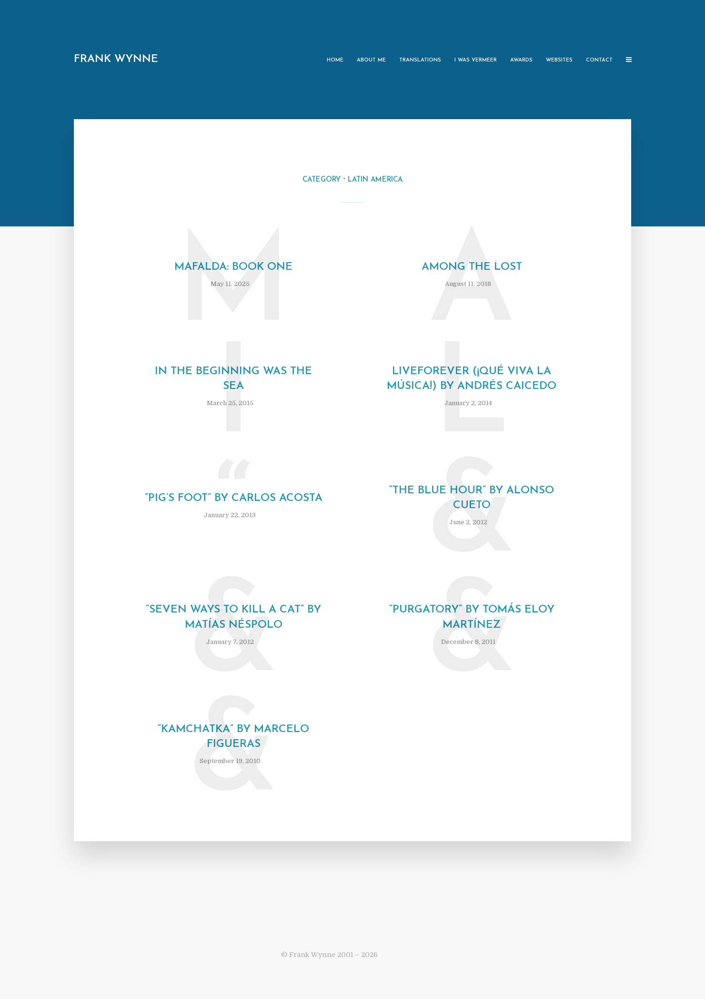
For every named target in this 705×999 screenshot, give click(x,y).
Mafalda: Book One (233, 267)
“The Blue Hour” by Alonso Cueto (471, 498)
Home (335, 60)
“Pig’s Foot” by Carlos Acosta (233, 498)
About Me (371, 60)
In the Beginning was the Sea (233, 379)
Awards (521, 60)
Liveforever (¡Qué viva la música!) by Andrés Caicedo (471, 379)
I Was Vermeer (475, 60)
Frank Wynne (116, 59)
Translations (420, 60)
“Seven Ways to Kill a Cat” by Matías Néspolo (233, 617)
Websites (559, 60)
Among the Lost (472, 267)
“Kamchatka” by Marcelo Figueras (233, 737)
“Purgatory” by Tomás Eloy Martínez (471, 617)
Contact (599, 60)
